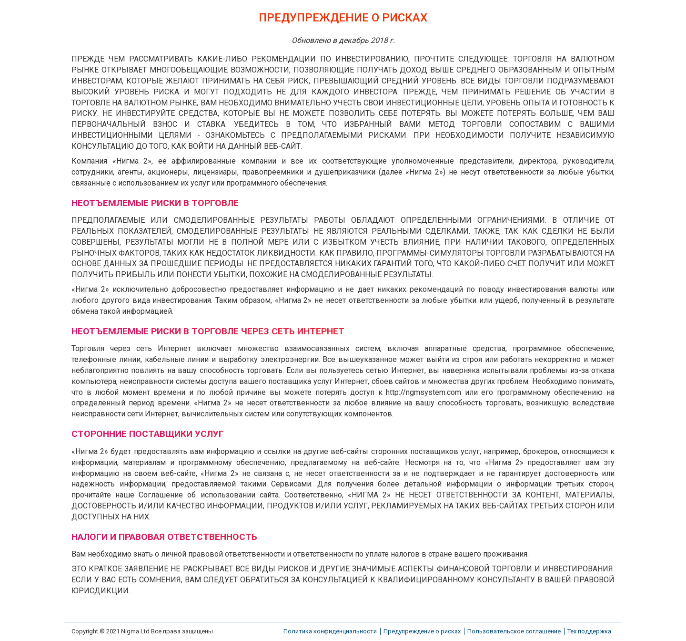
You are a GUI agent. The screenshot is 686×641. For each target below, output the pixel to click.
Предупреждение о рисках (422, 631)
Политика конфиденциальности (330, 631)
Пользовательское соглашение (514, 631)
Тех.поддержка (589, 631)
